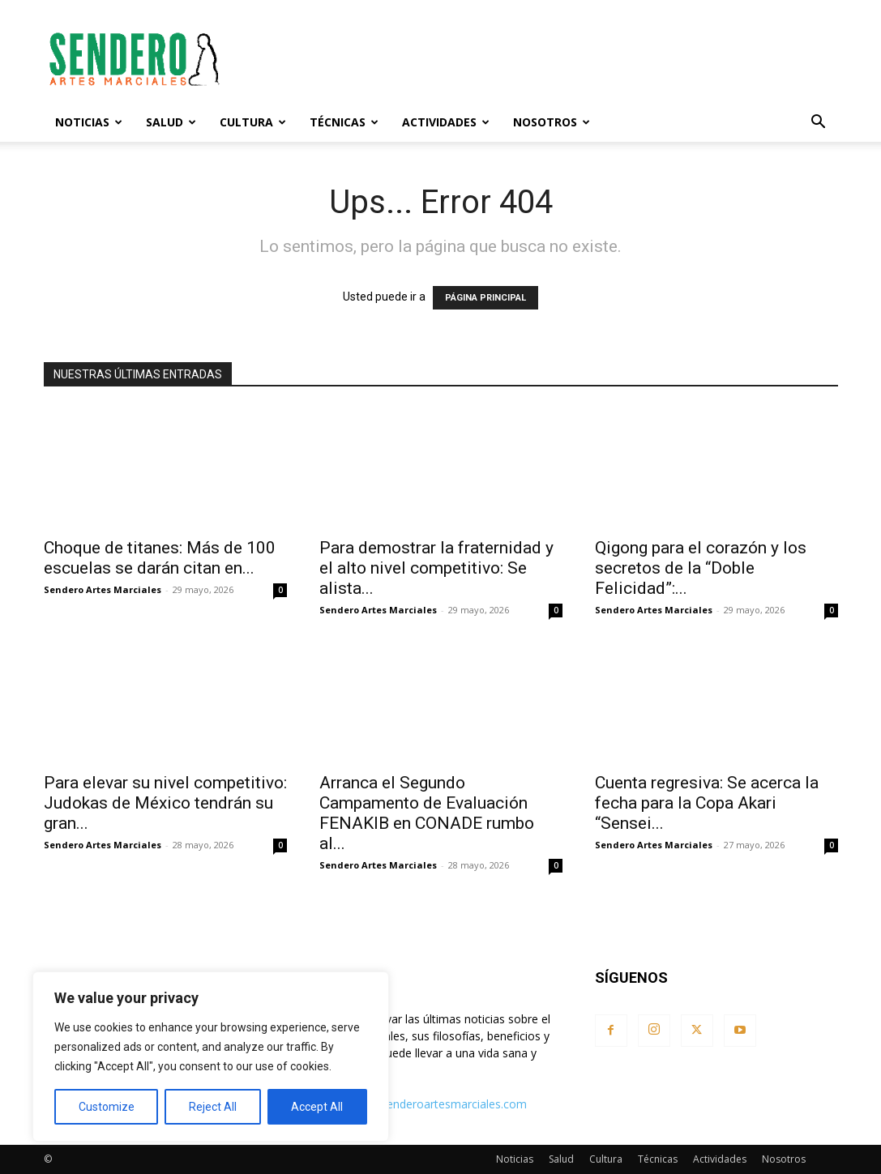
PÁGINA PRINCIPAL (485, 297)
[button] (818, 123)
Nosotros (551, 122)
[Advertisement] (543, 59)
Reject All (213, 1106)
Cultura (253, 122)
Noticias (88, 122)
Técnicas (344, 122)
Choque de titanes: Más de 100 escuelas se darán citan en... (160, 558)
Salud (171, 122)
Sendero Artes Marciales (102, 589)
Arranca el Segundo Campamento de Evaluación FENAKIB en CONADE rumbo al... (426, 813)
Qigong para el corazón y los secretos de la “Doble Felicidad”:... (700, 568)
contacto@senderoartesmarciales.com (425, 1104)
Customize (107, 1106)
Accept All (317, 1106)
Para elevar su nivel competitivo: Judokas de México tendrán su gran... (165, 803)
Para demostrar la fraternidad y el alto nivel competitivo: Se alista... (436, 568)
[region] (210, 1056)
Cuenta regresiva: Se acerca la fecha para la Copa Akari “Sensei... (707, 803)
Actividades (446, 122)
